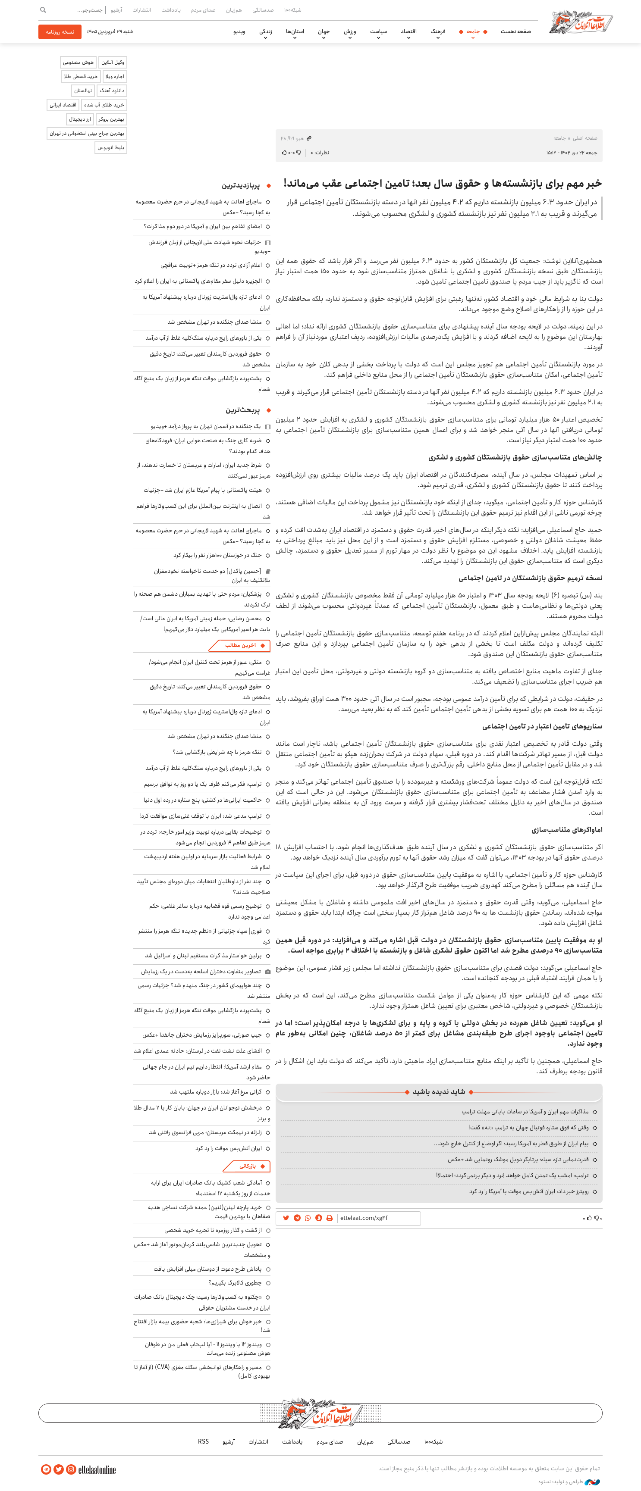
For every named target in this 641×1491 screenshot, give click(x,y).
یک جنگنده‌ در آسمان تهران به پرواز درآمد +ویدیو (206, 426)
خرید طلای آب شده (104, 105)
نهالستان (83, 91)
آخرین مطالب (240, 645)
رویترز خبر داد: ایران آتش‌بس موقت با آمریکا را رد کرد (529, 1191)
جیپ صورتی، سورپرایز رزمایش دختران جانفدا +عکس (202, 1035)
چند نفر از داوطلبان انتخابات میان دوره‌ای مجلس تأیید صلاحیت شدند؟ (203, 887)
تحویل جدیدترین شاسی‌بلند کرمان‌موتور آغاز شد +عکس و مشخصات (202, 1250)
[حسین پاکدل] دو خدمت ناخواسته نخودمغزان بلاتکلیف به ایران (212, 575)
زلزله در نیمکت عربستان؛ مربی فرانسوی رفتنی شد (205, 1132)
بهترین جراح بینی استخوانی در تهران (87, 133)
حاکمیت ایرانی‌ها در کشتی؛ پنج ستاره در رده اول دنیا (203, 800)
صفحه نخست (516, 31)
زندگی (265, 31)
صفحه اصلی (585, 138)
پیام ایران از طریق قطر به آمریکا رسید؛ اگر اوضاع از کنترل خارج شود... (511, 1143)
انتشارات (141, 10)
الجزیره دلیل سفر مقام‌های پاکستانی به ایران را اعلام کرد (198, 281)
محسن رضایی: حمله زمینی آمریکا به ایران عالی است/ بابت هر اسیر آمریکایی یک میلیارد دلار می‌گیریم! (205, 624)
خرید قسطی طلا (81, 76)
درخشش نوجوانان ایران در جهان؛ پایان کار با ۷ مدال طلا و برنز (202, 1113)
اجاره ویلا (115, 76)
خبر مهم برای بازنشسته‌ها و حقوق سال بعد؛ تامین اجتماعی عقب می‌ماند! (443, 183)
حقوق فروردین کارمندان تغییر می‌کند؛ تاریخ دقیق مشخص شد (210, 359)
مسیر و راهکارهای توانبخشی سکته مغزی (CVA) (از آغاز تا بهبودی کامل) (202, 1372)
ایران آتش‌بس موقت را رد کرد (228, 1148)
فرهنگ (438, 31)
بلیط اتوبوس (110, 148)
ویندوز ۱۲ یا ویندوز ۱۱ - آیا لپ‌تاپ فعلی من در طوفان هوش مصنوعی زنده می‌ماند (207, 1349)
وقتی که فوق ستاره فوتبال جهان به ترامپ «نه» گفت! (528, 1127)
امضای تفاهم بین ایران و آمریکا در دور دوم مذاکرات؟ (203, 226)
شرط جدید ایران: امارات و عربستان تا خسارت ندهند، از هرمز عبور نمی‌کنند (203, 470)
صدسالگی (263, 10)
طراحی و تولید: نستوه (569, 1482)
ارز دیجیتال (80, 119)
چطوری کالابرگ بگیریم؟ (235, 1283)
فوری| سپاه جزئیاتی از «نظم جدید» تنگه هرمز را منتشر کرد (204, 936)
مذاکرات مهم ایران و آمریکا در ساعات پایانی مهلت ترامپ (525, 1111)
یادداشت (171, 10)
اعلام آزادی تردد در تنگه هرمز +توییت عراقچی (211, 265)
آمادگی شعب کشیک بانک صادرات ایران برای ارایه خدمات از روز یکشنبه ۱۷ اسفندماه (210, 1188)
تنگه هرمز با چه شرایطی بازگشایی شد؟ (217, 752)
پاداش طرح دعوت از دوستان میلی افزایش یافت (208, 1269)
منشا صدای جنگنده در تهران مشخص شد (214, 322)
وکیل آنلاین (112, 62)
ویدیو (239, 31)
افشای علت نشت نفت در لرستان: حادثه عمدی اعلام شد (198, 1051)
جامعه (473, 31)
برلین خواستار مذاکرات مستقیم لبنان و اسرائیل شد (203, 955)
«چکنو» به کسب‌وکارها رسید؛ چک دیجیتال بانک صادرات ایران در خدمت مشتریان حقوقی (202, 1302)
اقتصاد (409, 31)
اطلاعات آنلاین (581, 21)
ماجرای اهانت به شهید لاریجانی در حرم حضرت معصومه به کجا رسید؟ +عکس (202, 536)
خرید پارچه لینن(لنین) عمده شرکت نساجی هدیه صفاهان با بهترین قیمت (209, 1212)
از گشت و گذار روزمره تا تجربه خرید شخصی (213, 1230)
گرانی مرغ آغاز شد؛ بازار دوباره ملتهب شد (216, 1092)
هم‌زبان (234, 10)
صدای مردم (203, 10)
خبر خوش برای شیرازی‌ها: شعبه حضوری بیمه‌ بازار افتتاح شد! (202, 1326)
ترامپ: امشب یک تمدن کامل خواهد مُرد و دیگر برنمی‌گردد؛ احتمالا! (512, 1175)
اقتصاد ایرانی (63, 105)
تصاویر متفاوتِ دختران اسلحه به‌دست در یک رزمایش (201, 971)
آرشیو (116, 10)
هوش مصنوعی (78, 62)
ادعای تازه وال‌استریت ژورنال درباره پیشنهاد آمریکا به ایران (206, 717)
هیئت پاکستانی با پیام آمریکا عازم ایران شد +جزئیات (203, 490)
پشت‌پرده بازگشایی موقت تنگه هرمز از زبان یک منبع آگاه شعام (202, 384)
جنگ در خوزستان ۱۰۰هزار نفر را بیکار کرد (217, 555)
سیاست (378, 31)
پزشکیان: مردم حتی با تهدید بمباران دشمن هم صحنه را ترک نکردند (202, 599)
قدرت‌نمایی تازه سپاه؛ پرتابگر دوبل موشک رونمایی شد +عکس (518, 1159)
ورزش (350, 31)
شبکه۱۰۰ (293, 10)
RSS (203, 1442)
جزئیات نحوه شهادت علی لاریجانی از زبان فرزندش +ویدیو (209, 247)
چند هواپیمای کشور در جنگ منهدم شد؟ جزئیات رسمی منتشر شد (204, 991)
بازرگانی (247, 1166)
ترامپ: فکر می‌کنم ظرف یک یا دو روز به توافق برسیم (203, 784)
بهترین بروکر (111, 119)
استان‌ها (295, 31)
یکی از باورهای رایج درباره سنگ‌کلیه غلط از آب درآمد (203, 338)
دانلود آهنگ (112, 91)
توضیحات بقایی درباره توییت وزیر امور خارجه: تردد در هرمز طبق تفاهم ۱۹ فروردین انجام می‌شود (205, 837)
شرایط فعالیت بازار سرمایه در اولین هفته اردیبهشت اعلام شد (207, 862)
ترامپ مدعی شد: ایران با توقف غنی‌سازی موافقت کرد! (200, 816)
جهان (324, 31)
